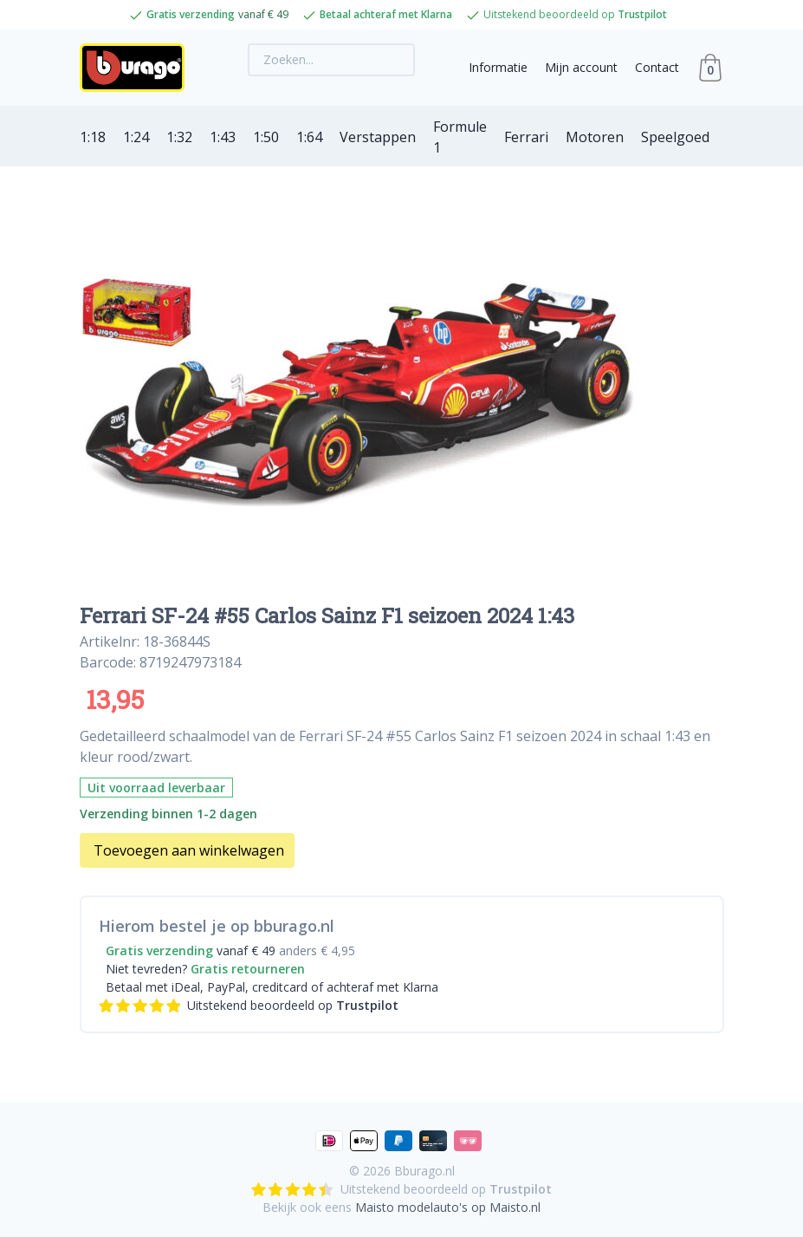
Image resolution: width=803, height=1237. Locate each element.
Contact (657, 67)
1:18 (93, 136)
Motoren (595, 136)
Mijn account (581, 67)
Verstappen (378, 136)
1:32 (179, 136)
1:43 (223, 136)
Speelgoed (675, 136)
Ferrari (526, 136)
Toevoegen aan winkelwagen (189, 850)
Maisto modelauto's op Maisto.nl (448, 1207)
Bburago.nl (424, 1170)
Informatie (498, 67)
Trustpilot (642, 14)
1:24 (136, 136)
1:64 (309, 136)
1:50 (266, 136)
